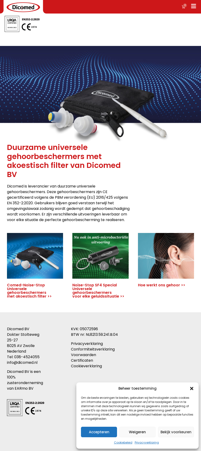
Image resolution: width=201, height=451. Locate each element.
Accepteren (99, 432)
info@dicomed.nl (22, 362)
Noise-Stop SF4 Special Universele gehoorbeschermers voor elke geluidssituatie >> (98, 290)
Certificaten (82, 360)
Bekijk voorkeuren (176, 432)
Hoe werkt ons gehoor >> (161, 285)
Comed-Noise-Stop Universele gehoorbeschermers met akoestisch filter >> (29, 290)
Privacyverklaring (147, 442)
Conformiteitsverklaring (93, 349)
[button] (191, 388)
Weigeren (137, 432)
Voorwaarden (83, 354)
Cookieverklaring (86, 366)
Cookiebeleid (123, 442)
